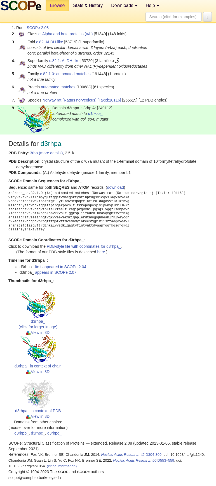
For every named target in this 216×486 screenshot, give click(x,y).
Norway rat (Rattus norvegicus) (70, 100)
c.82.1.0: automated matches (65, 74)
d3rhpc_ (38, 433)
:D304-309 (131, 454)
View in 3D (38, 332)
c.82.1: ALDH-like (64, 60)
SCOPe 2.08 (38, 27)
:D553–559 (143, 460)
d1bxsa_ (95, 113)
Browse (57, 5)
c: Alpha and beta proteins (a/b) (65, 34)
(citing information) (62, 466)
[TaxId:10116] (109, 100)
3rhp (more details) (46, 153)
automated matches (58, 87)
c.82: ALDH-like (49, 42)
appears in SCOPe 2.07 (55, 272)
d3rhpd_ (54, 433)
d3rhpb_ (21, 433)
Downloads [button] (124, 5)
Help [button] (152, 5)
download (115, 187)
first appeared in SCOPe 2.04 (60, 267)
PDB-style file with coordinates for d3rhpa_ (84, 246)
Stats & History (88, 5)
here (101, 252)
